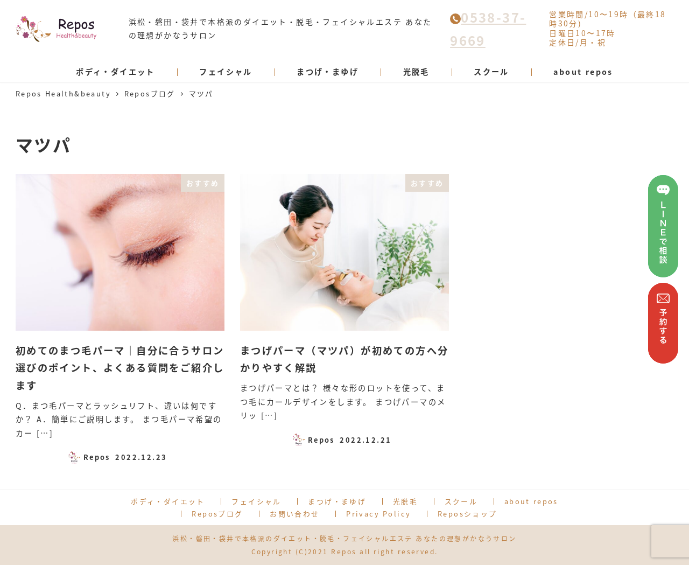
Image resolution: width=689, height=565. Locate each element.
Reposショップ (467, 513)
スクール (461, 501)
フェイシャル (256, 501)
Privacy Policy (378, 513)
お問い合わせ (294, 513)
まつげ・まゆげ (337, 501)
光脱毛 (405, 501)
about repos (531, 501)
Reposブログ (217, 513)
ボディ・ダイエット (168, 501)
